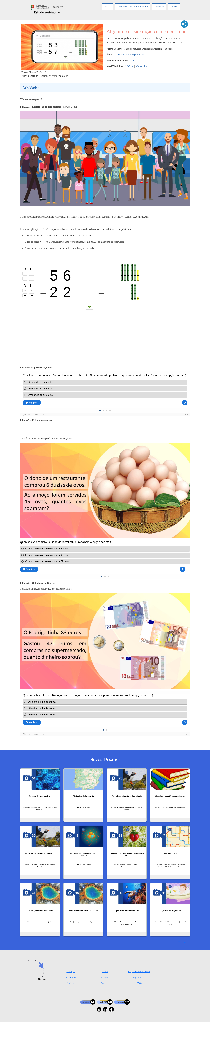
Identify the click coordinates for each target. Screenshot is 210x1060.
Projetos (70, 983)
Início (108, 6)
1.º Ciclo (129, 66)
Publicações (71, 977)
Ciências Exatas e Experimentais (130, 54)
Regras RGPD (139, 977)
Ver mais (182, 942)
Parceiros (105, 983)
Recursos (159, 6)
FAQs (139, 983)
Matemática (141, 66)
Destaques (70, 971)
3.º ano (133, 60)
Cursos (174, 6)
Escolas (105, 971)
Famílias (105, 977)
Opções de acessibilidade (139, 971)
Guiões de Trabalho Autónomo (133, 6)
